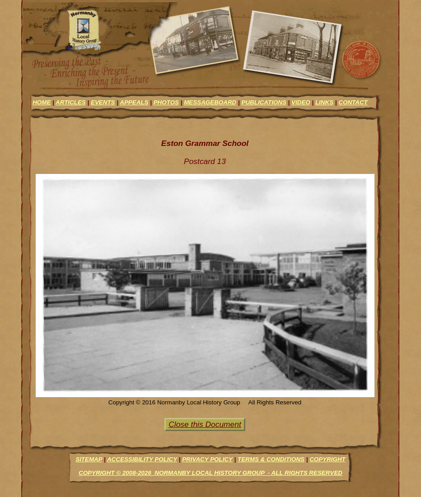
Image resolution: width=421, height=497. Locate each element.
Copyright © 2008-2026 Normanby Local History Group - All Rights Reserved (210, 472)
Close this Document (204, 424)
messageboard (210, 102)
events (103, 102)
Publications (263, 102)
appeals (134, 102)
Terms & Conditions (271, 459)
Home (42, 102)
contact (352, 102)
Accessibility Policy (142, 459)
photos (166, 102)
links (324, 102)
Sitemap (88, 459)
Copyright (327, 459)
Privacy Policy (207, 459)
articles (71, 102)
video (300, 102)
